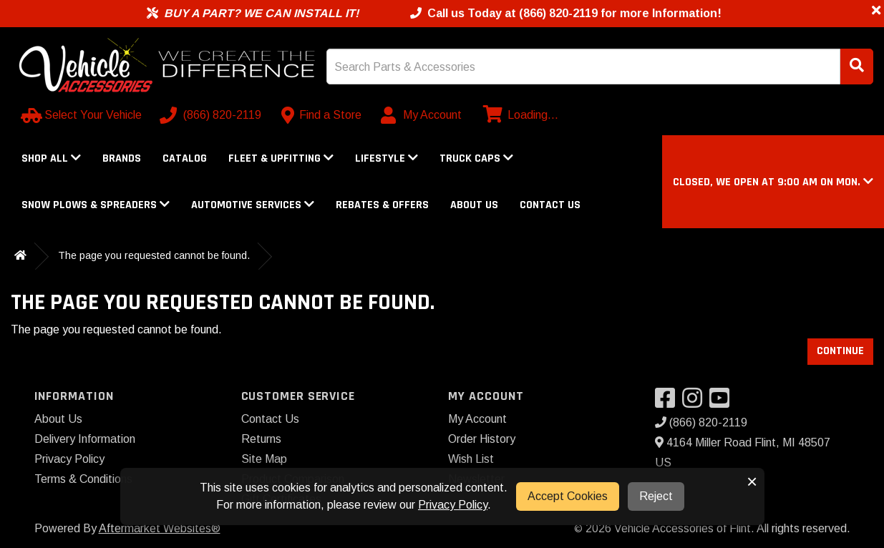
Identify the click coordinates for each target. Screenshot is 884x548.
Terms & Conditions (83, 479)
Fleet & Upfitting (281, 158)
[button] (773, 182)
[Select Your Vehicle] (83, 115)
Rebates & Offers (382, 204)
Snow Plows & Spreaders (95, 204)
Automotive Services (252, 204)
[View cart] (519, 115)
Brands (121, 158)
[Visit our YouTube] (723, 402)
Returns (261, 439)
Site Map (264, 459)
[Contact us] (321, 115)
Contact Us (550, 204)
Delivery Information (84, 439)
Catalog (184, 158)
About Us (474, 204)
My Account (477, 419)
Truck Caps (476, 158)
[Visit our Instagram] (695, 402)
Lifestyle (386, 158)
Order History (481, 439)
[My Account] (422, 115)
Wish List (471, 459)
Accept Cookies (568, 496)
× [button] (752, 481)
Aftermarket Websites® (159, 528)
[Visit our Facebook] (668, 402)
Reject (656, 496)
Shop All (51, 158)
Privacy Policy (69, 459)
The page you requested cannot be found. (154, 255)
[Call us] (212, 115)
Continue (840, 350)
